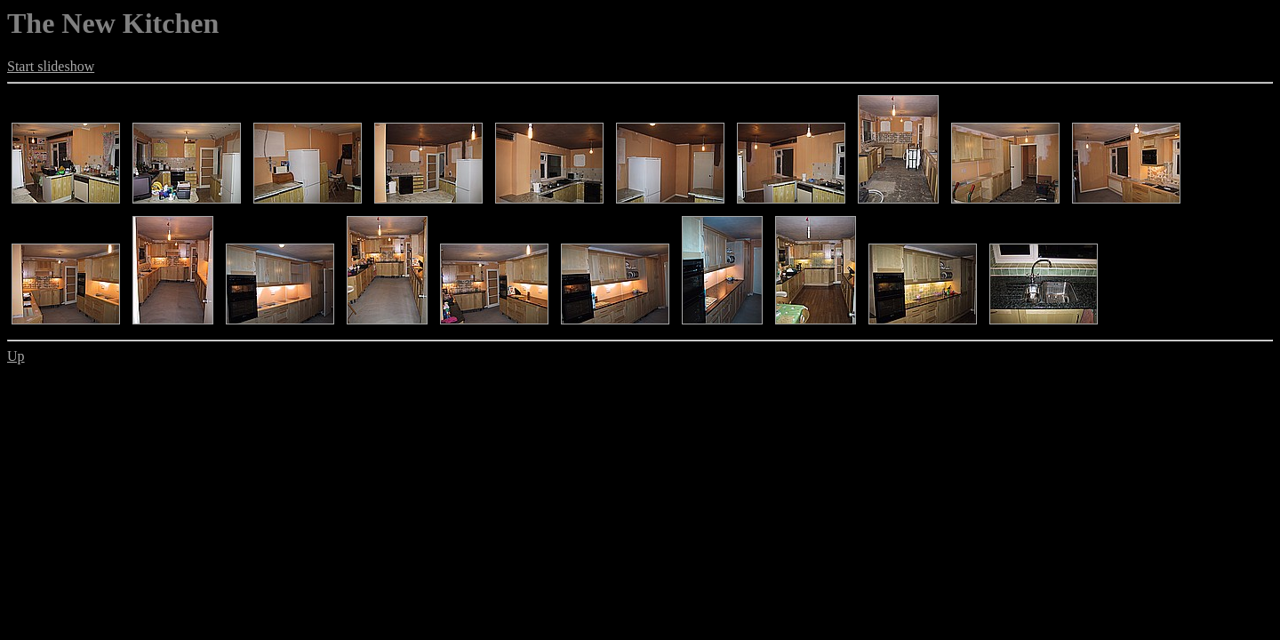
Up (16, 356)
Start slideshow (50, 66)
